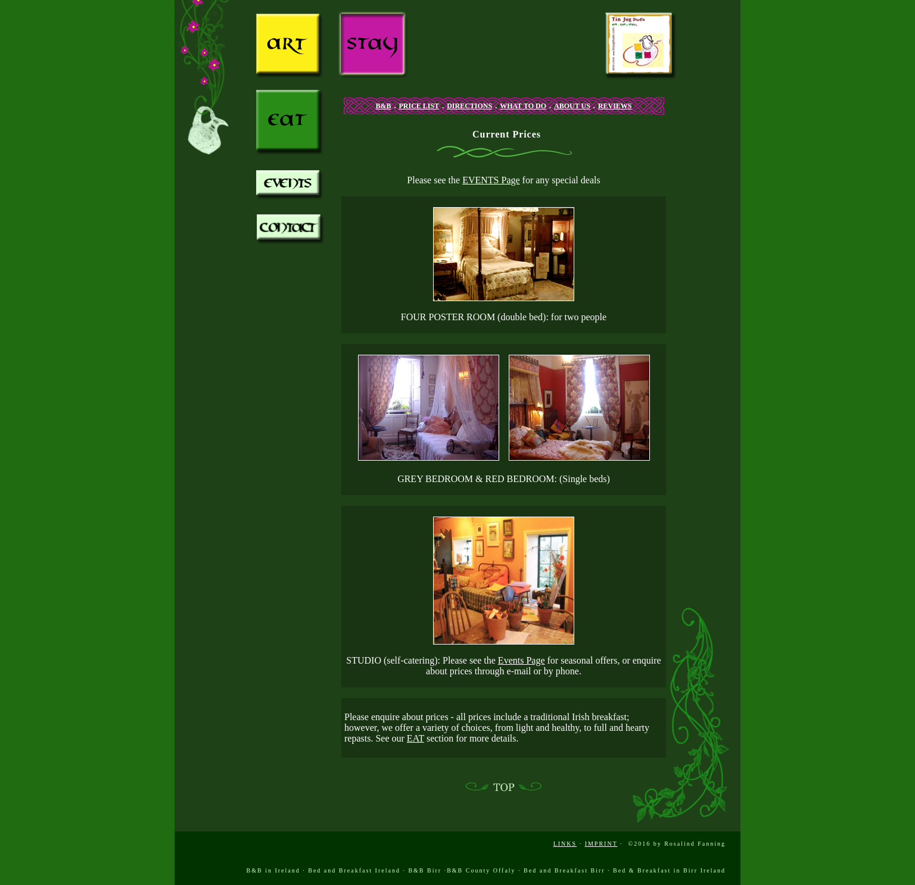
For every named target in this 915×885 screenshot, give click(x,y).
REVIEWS (615, 106)
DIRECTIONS (469, 106)
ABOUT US (572, 106)
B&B (383, 106)
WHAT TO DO (523, 106)
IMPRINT (601, 843)
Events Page (521, 660)
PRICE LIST (419, 106)
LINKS (565, 843)
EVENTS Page (490, 180)
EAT (415, 738)
